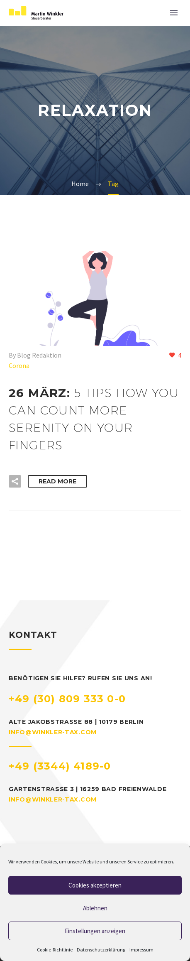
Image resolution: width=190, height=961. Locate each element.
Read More (57, 481)
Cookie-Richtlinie (55, 949)
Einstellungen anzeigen (95, 931)
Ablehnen (95, 908)
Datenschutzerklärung (101, 949)
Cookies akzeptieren (95, 885)
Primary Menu (174, 12)
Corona (19, 365)
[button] (15, 481)
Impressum (141, 949)
